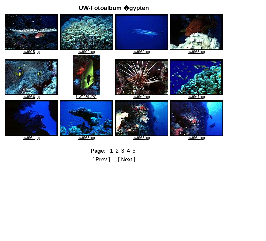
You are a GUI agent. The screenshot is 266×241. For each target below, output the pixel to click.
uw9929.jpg (86, 50)
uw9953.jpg (86, 136)
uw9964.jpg (196, 136)
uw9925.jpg (31, 50)
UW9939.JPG (86, 95)
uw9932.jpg (141, 50)
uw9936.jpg (31, 95)
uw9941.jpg (196, 95)
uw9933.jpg (196, 50)
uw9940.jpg (141, 95)
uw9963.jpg (141, 136)
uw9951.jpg (31, 136)
